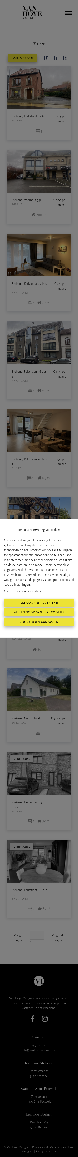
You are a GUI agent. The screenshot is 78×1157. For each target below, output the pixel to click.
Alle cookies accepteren (39, 602)
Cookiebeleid (13, 591)
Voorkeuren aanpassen (39, 622)
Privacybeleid (35, 591)
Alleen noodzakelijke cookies (39, 612)
